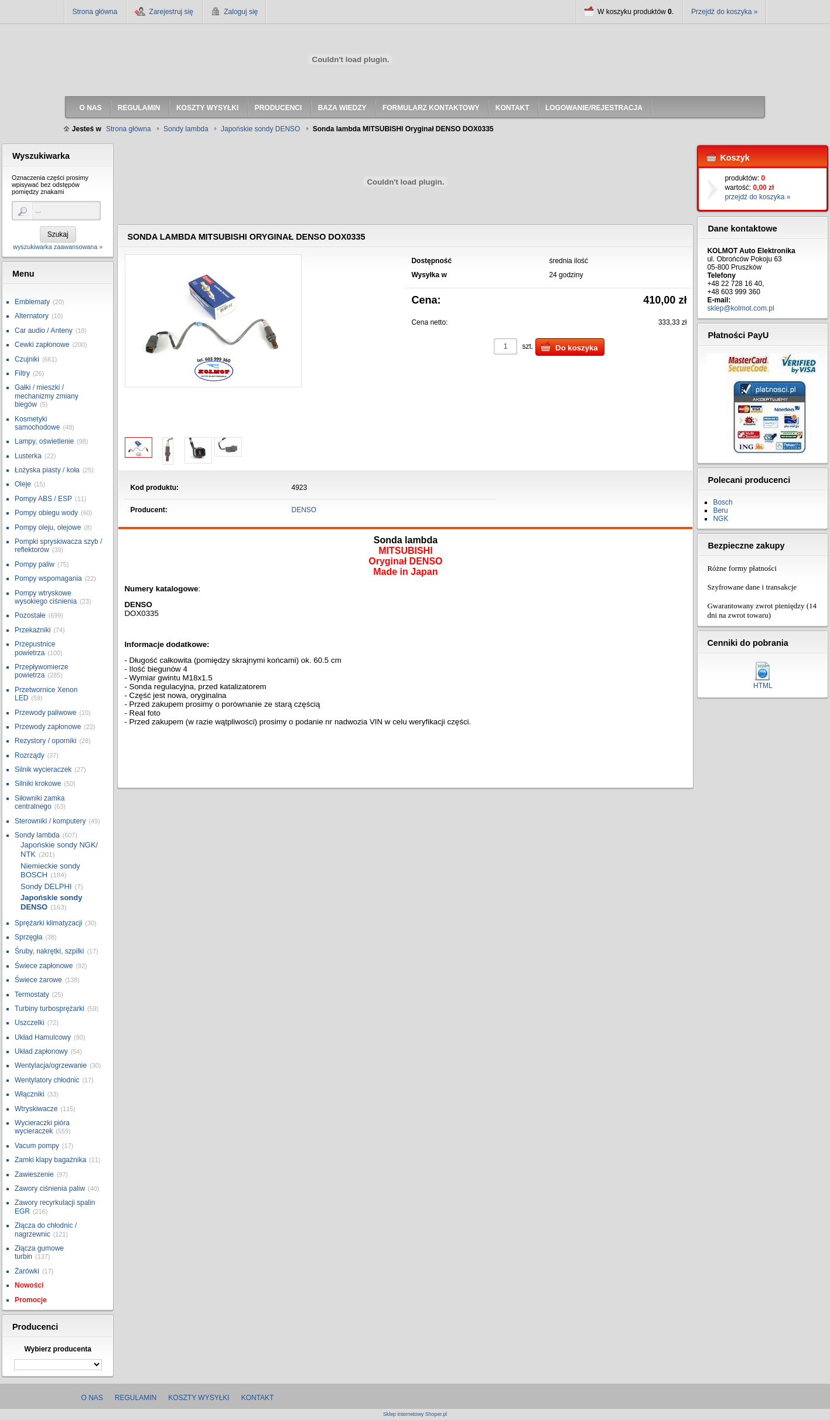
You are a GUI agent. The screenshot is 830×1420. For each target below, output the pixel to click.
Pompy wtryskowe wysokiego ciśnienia (46, 597)
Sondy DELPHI (46, 886)
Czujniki (27, 359)
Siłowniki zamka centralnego (39, 802)
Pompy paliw (34, 564)
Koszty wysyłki (198, 1398)
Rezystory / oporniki (45, 741)
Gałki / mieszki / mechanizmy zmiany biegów (46, 395)
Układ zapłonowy (41, 1051)
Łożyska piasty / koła (47, 470)
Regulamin (135, 1398)
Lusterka (28, 456)
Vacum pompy (37, 1146)
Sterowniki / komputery (50, 821)
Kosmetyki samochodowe (37, 423)
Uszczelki (30, 1023)
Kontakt (257, 1398)
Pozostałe (30, 615)
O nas (92, 1398)
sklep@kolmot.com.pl (740, 308)
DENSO (304, 510)
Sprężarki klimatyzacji (48, 923)
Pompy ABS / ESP (43, 499)
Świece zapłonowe (44, 966)
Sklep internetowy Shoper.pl (415, 1414)
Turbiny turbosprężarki (49, 1008)
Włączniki (30, 1094)
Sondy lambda (37, 835)
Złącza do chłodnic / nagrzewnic (46, 1229)
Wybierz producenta (57, 1349)
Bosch (722, 502)
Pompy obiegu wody (46, 513)
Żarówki (27, 1271)
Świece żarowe (38, 980)
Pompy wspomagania (48, 578)
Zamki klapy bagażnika (50, 1160)
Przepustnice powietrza (35, 648)
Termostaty (32, 994)
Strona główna (95, 12)
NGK (720, 519)
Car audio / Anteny (44, 330)
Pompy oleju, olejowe (48, 527)
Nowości (29, 1285)
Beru (720, 510)
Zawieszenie (34, 1174)
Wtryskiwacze (36, 1109)
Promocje (31, 1300)
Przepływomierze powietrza (41, 671)
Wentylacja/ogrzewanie (51, 1065)
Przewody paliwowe (45, 713)
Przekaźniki (32, 630)
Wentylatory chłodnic (47, 1080)
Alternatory (32, 316)
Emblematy (32, 302)
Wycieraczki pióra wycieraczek (42, 1127)
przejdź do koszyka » (757, 197)
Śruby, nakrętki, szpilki (49, 951)
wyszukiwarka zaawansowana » (58, 246)
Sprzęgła (28, 937)
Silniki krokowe (38, 783)
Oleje (23, 484)
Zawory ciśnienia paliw (50, 1188)
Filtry (22, 373)
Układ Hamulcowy (43, 1037)
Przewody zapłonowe (48, 727)
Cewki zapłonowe (42, 344)
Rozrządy (30, 755)
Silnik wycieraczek (43, 769)
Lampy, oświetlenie (44, 441)
